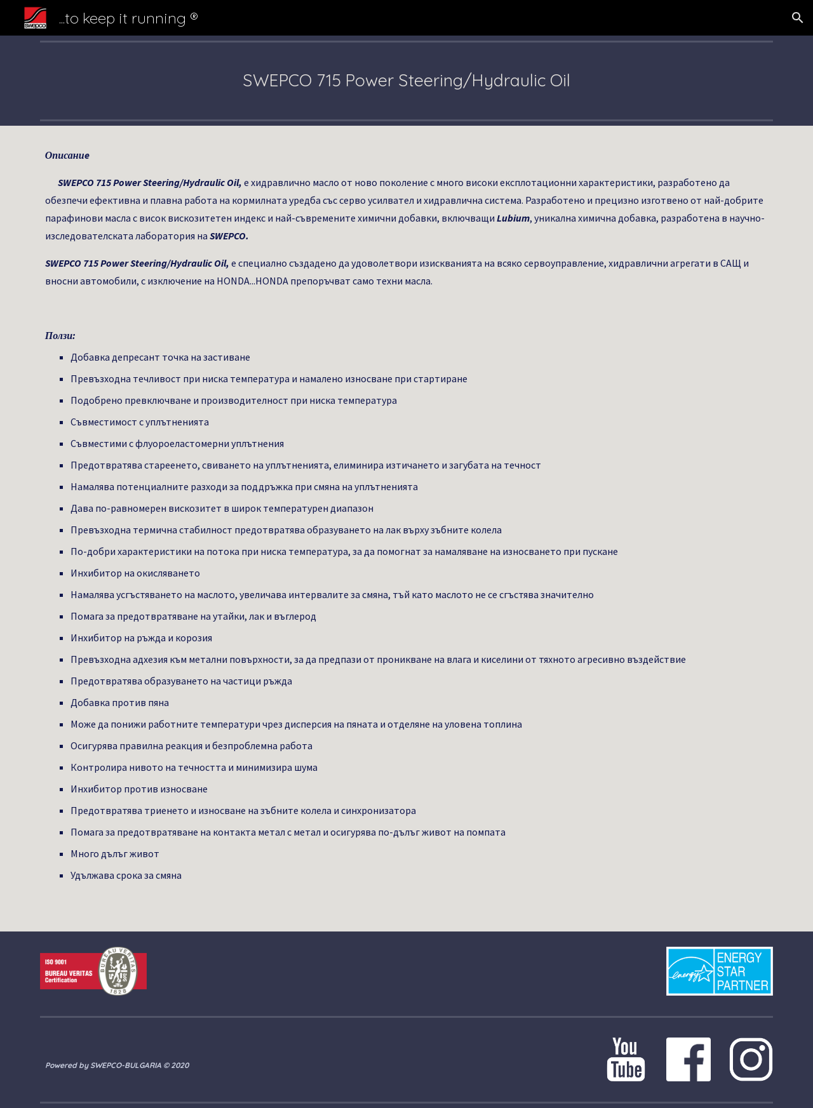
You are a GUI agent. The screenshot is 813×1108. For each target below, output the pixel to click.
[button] (798, 18)
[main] (406, 80)
